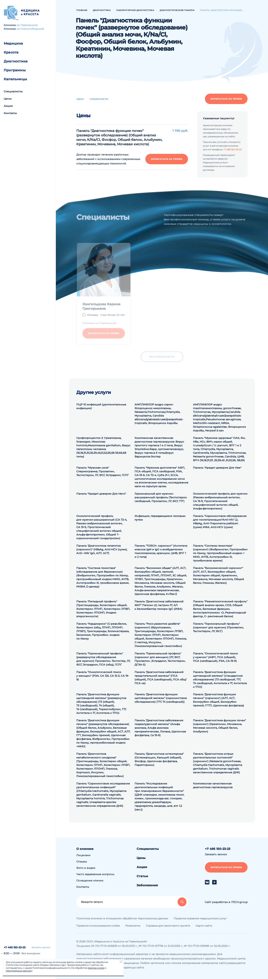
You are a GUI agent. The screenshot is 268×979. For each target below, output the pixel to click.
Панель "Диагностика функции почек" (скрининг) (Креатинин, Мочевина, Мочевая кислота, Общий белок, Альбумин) (219, 726)
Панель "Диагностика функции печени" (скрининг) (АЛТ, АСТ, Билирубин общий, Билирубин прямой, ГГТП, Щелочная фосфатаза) (218, 700)
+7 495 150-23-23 (14, 947)
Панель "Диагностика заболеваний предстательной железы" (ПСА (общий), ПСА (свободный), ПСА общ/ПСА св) (160, 677)
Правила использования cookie (98, 925)
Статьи (142, 876)
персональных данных (18, 970)
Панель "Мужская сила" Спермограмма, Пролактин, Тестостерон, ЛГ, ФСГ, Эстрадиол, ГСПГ (102, 471)
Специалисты (13, 91)
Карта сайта (204, 925)
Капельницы (15, 79)
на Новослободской (30, 28)
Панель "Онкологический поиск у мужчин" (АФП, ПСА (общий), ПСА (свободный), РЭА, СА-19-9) (215, 657)
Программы (15, 70)
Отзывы (81, 861)
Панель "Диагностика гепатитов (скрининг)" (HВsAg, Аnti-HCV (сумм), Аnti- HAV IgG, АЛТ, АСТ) (101, 549)
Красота (11, 52)
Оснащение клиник (89, 880)
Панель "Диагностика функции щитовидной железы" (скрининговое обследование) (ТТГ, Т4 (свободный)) (161, 698)
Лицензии (83, 855)
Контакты (10, 113)
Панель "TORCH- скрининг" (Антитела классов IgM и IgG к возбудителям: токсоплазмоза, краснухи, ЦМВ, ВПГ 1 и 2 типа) (161, 551)
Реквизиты (132, 925)
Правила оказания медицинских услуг (200, 918)
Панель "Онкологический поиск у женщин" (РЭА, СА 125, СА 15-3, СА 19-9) (102, 675)
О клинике (84, 849)
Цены (8, 98)
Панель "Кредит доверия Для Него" (101, 493)
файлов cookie (96, 968)
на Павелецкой (27, 25)
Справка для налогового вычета (168, 925)
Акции (8, 106)
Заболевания (147, 885)
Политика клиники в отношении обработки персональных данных (122, 918)
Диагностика (16, 61)
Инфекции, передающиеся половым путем (160, 517)
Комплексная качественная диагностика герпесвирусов (213, 785)
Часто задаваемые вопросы (95, 874)
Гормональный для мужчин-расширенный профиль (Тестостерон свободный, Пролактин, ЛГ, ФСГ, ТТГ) (161, 497)
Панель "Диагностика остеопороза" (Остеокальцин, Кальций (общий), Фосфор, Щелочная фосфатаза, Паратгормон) (159, 759)
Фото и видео (85, 868)
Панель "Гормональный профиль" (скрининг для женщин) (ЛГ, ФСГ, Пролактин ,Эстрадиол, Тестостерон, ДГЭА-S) (160, 659)
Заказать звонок (40, 947)
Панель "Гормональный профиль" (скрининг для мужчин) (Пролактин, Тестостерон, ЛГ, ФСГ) (218, 627)
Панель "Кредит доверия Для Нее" (217, 467)
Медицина (13, 43)
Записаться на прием (226, 99)
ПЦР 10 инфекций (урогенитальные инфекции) (101, 406)
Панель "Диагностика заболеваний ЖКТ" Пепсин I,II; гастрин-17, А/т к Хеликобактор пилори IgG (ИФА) (159, 605)
